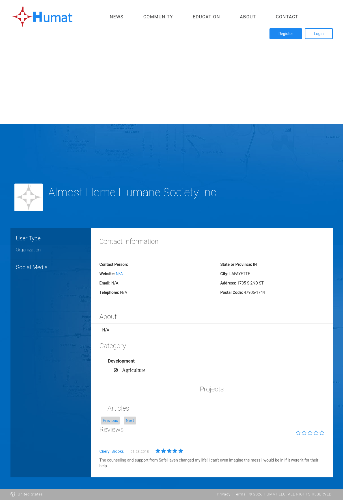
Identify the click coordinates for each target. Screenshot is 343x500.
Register (286, 33)
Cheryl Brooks (112, 451)
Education (206, 17)
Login (319, 33)
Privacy (223, 494)
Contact (287, 17)
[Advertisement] (169, 84)
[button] (110, 420)
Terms (239, 494)
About (248, 17)
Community (158, 17)
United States (26, 494)
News (117, 17)
